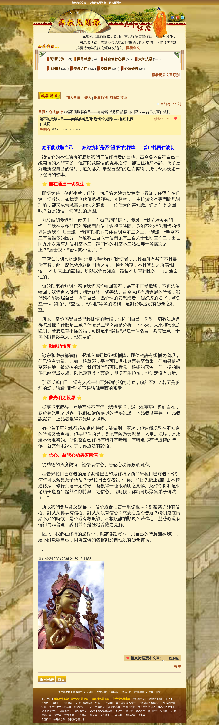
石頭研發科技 (153, 692)
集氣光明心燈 (79, 2)
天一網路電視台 (79, 698)
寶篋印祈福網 (156, 699)
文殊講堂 (105, 715)
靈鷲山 (109, 703)
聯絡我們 (126, 692)
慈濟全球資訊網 (83, 703)
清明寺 (141, 715)
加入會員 (73, 98)
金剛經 (55, 69)
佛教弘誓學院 (49, 711)
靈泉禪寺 (120, 703)
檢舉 (177, 666)
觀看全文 (133, 48)
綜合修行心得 (115, 59)
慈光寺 (93, 715)
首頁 (41, 112)
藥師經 (106, 69)
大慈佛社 (117, 715)
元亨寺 (57, 715)
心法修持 (131, 69)
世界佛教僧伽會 (166, 707)
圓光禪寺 (131, 703)
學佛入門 (80, 69)
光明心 (45, 130)
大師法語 (145, 59)
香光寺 (119, 711)
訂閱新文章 (118, 98)
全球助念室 (139, 699)
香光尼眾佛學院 (146, 707)
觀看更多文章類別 (166, 75)
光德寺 (163, 711)
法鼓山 (98, 703)
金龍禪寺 (46, 719)
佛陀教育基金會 (76, 719)
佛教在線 (78, 707)
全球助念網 (114, 707)
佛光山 (56, 703)
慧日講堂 (153, 711)
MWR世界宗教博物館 (101, 711)
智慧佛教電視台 (97, 2)
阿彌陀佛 (57, 59)
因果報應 (84, 59)
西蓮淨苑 (69, 715)
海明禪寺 (130, 715)
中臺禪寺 (67, 703)
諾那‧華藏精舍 (97, 707)
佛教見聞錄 (115, 2)
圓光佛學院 (80, 711)
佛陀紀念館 (59, 719)
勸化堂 (129, 711)
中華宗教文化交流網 (60, 707)
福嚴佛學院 (65, 711)
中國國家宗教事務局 (149, 703)
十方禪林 (82, 715)
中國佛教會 (129, 707)
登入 (87, 98)
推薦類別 (101, 98)
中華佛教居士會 (66, 692)
